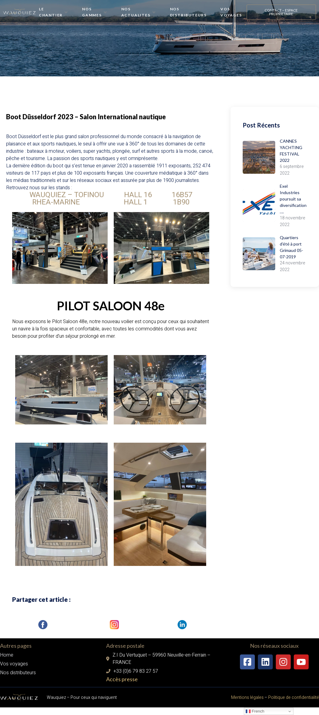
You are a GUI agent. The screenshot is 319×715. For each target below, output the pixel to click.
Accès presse (122, 693)
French (255, 711)
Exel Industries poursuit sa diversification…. (294, 198)
